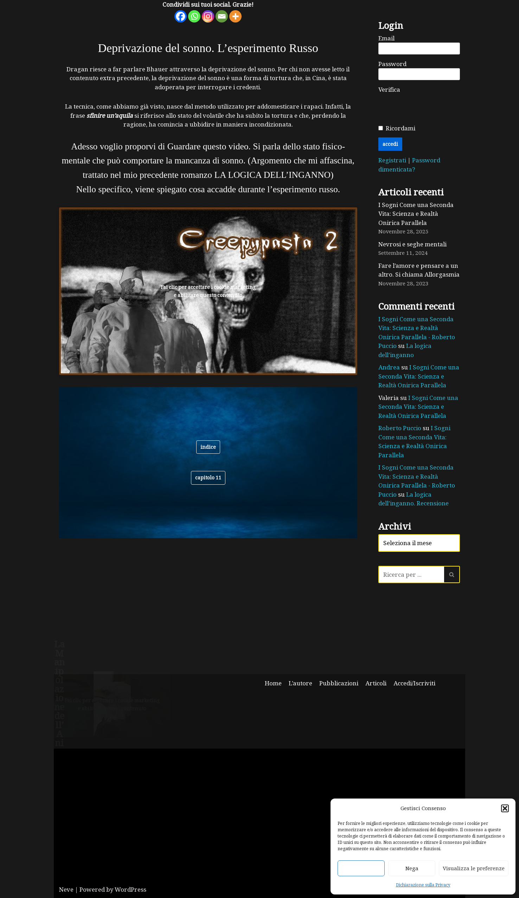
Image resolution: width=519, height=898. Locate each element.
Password (392, 63)
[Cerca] (411, 574)
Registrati (393, 160)
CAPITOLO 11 (208, 477)
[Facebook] (180, 16)
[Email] (222, 16)
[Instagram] (208, 16)
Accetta (361, 868)
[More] (235, 16)
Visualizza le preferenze (474, 868)
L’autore (300, 683)
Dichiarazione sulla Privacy (423, 884)
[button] (504, 808)
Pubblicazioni (338, 683)
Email (386, 38)
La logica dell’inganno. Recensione (413, 499)
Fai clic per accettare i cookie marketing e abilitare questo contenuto (208, 291)
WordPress (130, 889)
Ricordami (400, 128)
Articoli (375, 683)
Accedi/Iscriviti (414, 683)
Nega (411, 868)
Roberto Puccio (399, 428)
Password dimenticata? (409, 165)
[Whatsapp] (194, 16)
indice (208, 447)
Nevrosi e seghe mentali (412, 244)
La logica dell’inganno (404, 350)
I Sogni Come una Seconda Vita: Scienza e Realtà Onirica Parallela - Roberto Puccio (416, 332)
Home (273, 683)
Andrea (389, 367)
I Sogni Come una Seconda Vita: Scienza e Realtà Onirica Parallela (416, 213)
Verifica (389, 89)
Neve (66, 889)
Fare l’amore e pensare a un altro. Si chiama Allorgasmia (419, 270)
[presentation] (431, 107)
